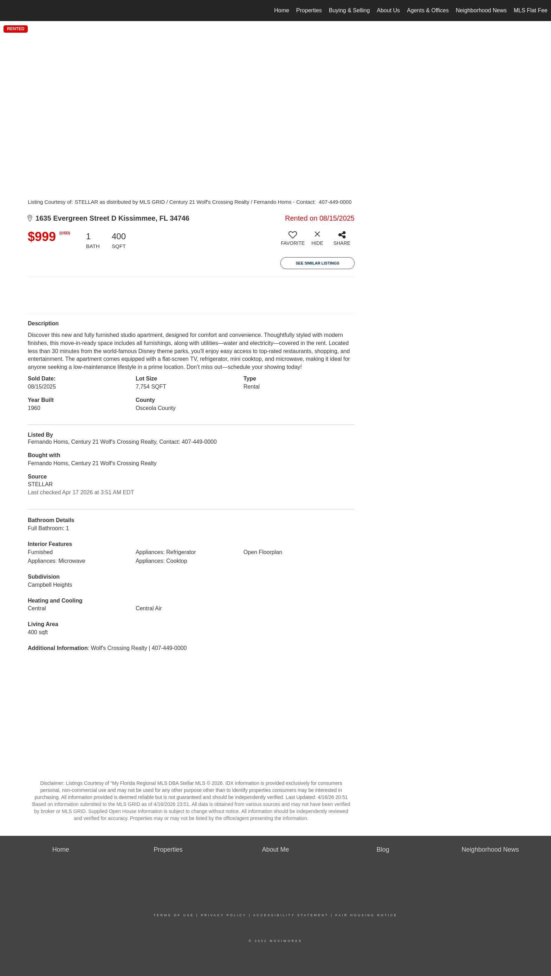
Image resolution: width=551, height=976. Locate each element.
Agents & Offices (428, 10)
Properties (309, 10)
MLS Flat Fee (530, 10)
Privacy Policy (224, 915)
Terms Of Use (174, 915)
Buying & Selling (349, 10)
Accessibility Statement (291, 915)
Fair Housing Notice (366, 915)
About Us (388, 10)
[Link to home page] (9, 10)
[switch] (292, 241)
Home (281, 10)
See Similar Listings (317, 263)
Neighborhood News (481, 10)
